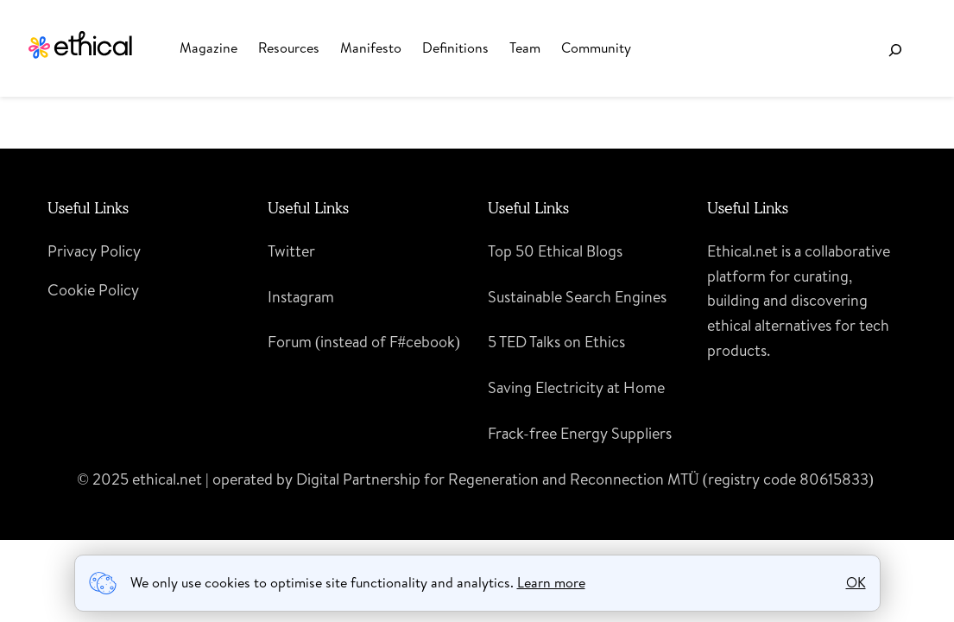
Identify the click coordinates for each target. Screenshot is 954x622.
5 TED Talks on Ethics (556, 341)
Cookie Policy (93, 290)
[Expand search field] (895, 50)
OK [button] (856, 582)
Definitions (455, 47)
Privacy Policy (94, 251)
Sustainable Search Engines (577, 297)
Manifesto (370, 47)
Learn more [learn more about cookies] (551, 582)
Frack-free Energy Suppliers (580, 433)
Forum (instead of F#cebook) (364, 341)
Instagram (301, 297)
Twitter (291, 251)
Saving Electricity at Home (576, 387)
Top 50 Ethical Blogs (555, 251)
